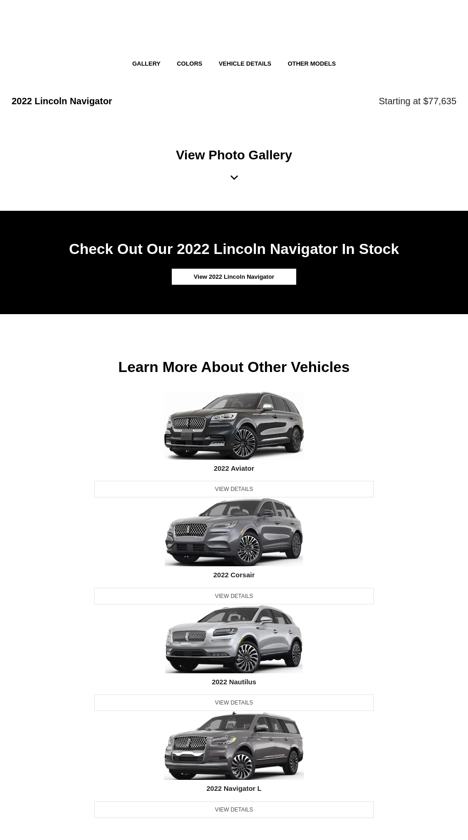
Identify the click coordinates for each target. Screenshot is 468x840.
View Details (234, 489)
